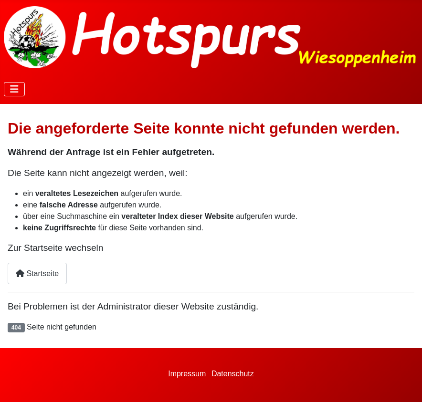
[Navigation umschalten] (14, 89)
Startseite (37, 273)
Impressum (187, 374)
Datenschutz (232, 374)
